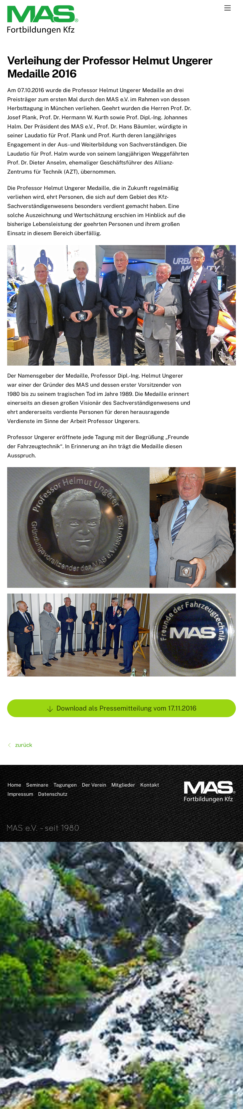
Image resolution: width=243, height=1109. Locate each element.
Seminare (37, 785)
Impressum (20, 794)
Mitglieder (123, 785)
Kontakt (149, 785)
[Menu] (227, 7)
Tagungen (65, 785)
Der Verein (94, 785)
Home (14, 785)
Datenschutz (52, 794)
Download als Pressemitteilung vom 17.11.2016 (121, 708)
